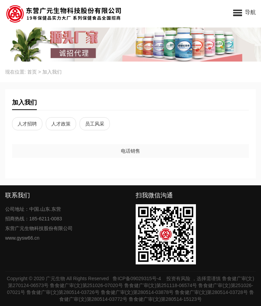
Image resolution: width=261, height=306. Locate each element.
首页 (32, 72)
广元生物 (55, 278)
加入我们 (52, 72)
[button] (244, 12)
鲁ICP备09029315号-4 (137, 278)
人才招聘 (27, 124)
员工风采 (94, 124)
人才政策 (61, 124)
